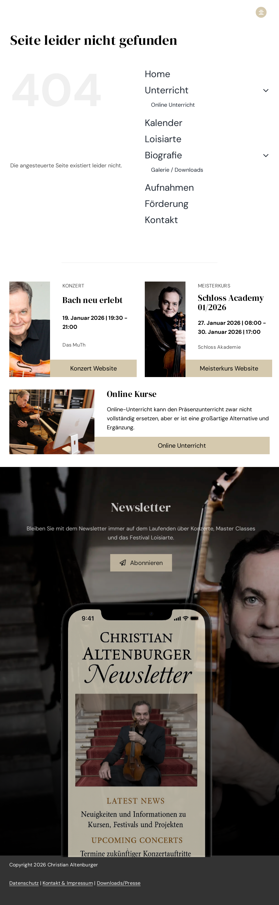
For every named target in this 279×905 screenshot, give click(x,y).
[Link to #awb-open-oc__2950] (261, 12)
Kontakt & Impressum (68, 883)
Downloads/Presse (119, 883)
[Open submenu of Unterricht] (263, 90)
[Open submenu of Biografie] (263, 155)
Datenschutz (24, 883)
